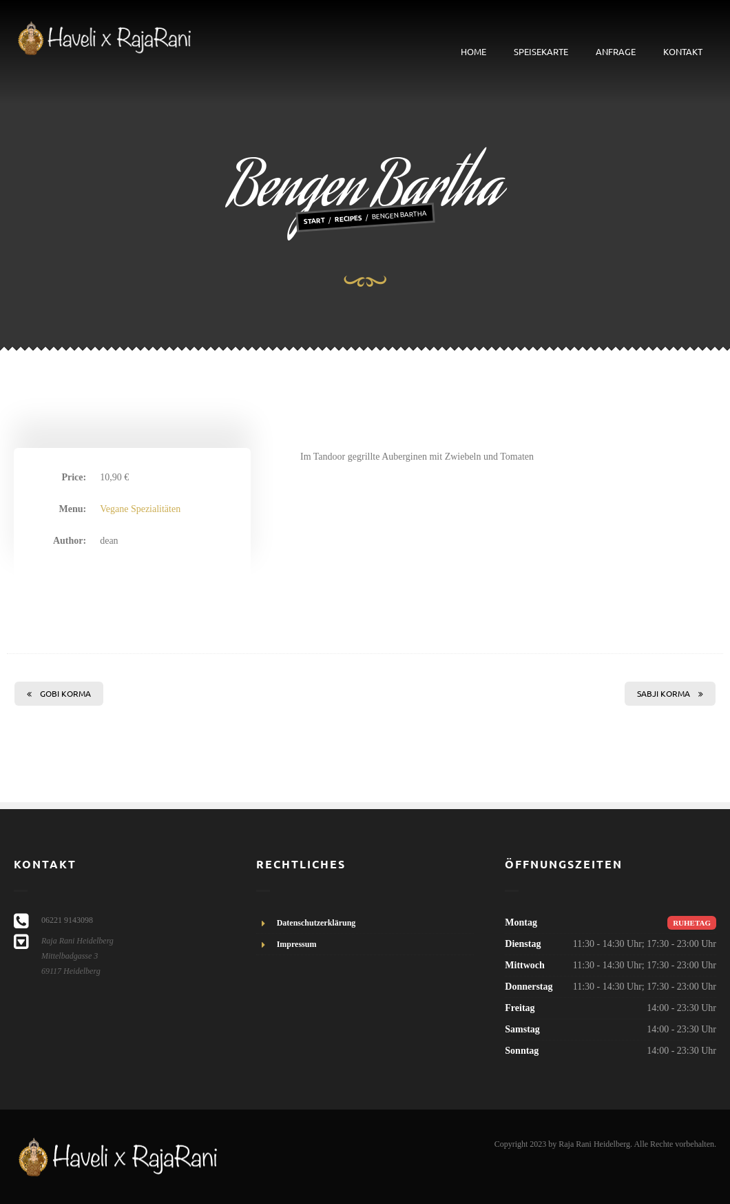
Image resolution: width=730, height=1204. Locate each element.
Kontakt (682, 51)
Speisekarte (541, 51)
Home (473, 51)
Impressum (297, 944)
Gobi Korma (59, 693)
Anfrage (616, 51)
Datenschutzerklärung (316, 923)
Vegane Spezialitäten (140, 509)
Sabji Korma (670, 693)
